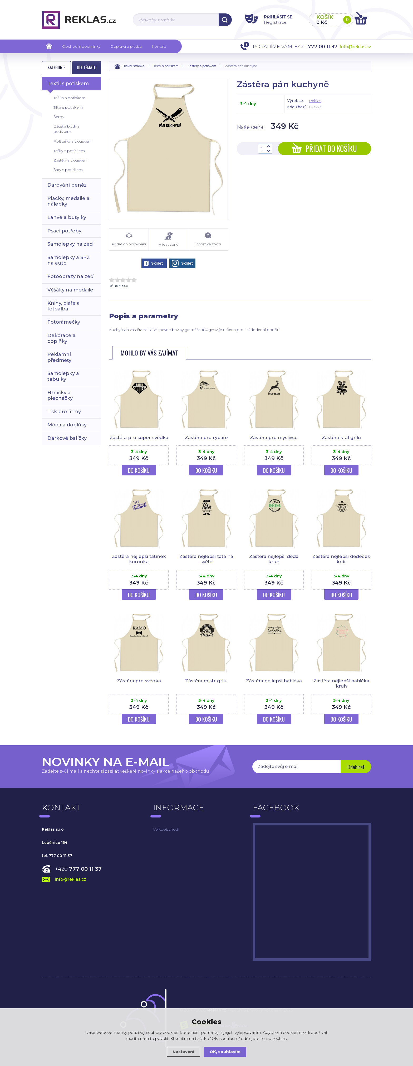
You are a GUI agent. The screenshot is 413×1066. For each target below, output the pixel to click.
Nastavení (183, 1051)
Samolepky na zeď (70, 244)
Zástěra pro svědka (139, 680)
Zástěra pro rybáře (206, 437)
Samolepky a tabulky (63, 376)
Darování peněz (67, 185)
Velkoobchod (165, 829)
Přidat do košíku (324, 148)
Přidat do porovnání (129, 239)
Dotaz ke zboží (208, 239)
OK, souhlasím (225, 1051)
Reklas (315, 100)
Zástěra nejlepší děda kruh (274, 559)
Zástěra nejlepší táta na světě (206, 559)
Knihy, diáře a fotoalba (63, 306)
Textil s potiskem (68, 83)
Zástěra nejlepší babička (274, 680)
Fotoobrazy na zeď (70, 276)
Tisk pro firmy (64, 412)
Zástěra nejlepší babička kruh (341, 683)
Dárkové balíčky (67, 438)
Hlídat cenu (168, 239)
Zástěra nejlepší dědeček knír (341, 559)
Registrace (272, 22)
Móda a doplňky (67, 425)
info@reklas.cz (355, 46)
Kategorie (56, 67)
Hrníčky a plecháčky (60, 395)
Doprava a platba (126, 46)
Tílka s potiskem (68, 107)
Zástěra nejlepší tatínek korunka (139, 559)
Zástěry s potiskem (70, 160)
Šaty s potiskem (68, 169)
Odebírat (355, 767)
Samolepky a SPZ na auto (68, 260)
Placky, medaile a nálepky (68, 201)
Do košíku (139, 470)
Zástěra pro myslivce (274, 437)
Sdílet (153, 263)
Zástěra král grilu (341, 437)
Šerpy (58, 116)
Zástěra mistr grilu (206, 680)
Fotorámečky (63, 322)
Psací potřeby (64, 231)
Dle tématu (86, 67)
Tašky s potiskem (69, 150)
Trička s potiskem (69, 97)
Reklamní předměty (59, 357)
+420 (78, 869)
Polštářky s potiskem (72, 141)
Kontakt (159, 46)
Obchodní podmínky (81, 46)
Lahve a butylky (66, 217)
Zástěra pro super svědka (138, 437)
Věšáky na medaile (70, 290)
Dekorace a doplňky (61, 338)
